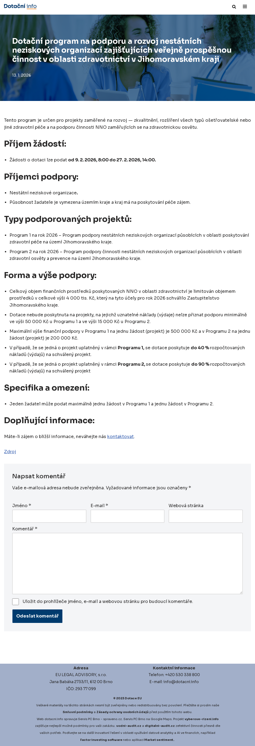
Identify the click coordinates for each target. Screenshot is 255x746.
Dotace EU (133, 698)
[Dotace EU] (20, 6)
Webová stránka (186, 506)
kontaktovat (120, 437)
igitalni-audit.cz (161, 726)
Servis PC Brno (89, 719)
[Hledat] (234, 7)
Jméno (21, 506)
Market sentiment (158, 739)
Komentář (24, 529)
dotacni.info (54, 719)
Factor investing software (101, 739)
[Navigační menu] (245, 6)
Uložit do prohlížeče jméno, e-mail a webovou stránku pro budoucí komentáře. (108, 601)
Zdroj (10, 452)
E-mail (99, 506)
